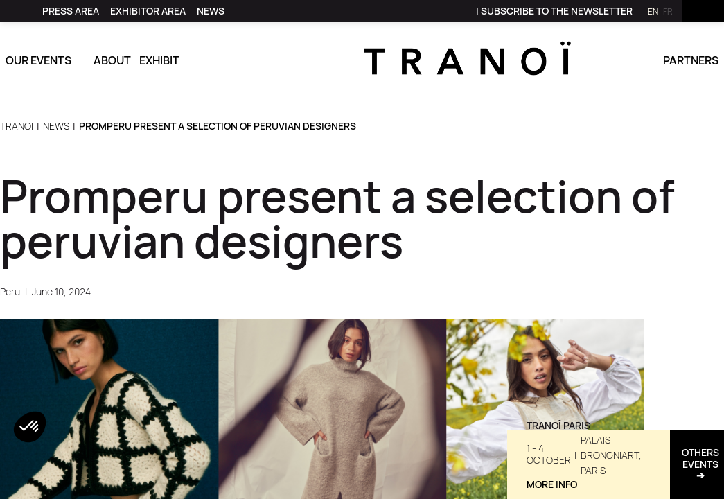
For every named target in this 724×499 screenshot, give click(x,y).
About (112, 60)
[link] (21, 11)
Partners (690, 60)
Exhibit (159, 60)
